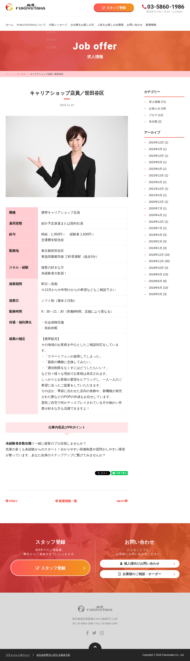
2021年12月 (156, 188)
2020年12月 (156, 201)
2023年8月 (155, 162)
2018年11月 (156, 261)
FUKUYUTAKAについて (31, 23)
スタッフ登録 (116, 7)
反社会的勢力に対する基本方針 (53, 655)
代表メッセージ (58, 23)
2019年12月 (156, 221)
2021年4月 (155, 195)
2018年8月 (155, 281)
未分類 (153, 121)
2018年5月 (155, 294)
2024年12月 (156, 142)
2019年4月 (155, 234)
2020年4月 (155, 215)
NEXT (122, 501)
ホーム (9, 23)
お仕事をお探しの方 (82, 23)
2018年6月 (155, 287)
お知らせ (154, 108)
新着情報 (150, 23)
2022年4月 (155, 182)
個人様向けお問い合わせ (139, 563)
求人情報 (21, 74)
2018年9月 (155, 274)
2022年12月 (156, 175)
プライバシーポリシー (18, 655)
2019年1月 (155, 248)
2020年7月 (155, 208)
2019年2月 (155, 241)
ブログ (153, 115)
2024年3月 (155, 149)
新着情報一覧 (66, 501)
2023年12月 (156, 155)
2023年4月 (155, 168)
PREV (12, 501)
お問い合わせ (134, 23)
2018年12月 (156, 254)
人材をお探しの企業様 (110, 23)
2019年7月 (155, 228)
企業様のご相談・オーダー (139, 574)
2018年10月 (156, 267)
